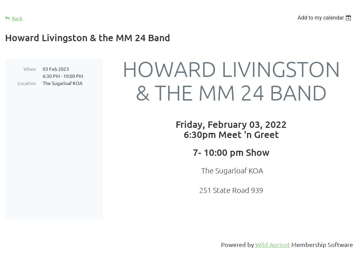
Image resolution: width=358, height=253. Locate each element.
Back (17, 18)
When (30, 69)
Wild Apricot (272, 244)
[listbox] (325, 17)
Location (26, 83)
